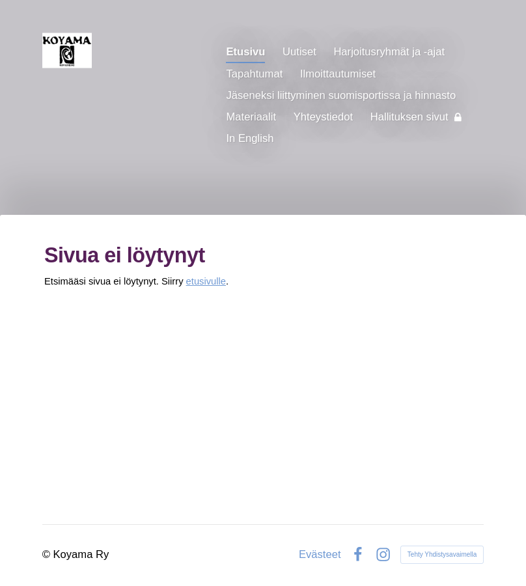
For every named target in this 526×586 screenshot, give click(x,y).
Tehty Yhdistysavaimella (442, 554)
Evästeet (320, 555)
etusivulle (206, 281)
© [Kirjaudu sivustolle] (47, 554)
